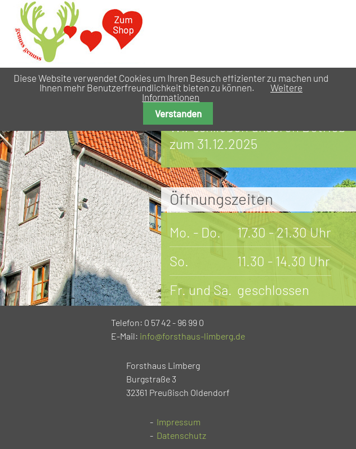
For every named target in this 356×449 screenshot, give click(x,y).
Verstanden (178, 113)
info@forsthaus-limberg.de (192, 336)
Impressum (179, 421)
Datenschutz (181, 435)
